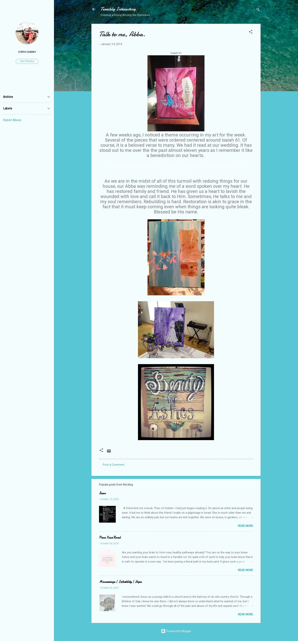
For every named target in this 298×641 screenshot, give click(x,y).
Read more (245, 526)
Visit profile (27, 61)
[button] (250, 32)
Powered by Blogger (176, 631)
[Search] (258, 10)
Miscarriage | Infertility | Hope (120, 581)
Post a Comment (113, 464)
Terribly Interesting (118, 9)
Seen (102, 493)
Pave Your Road (109, 537)
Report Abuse (12, 120)
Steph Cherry (27, 51)
